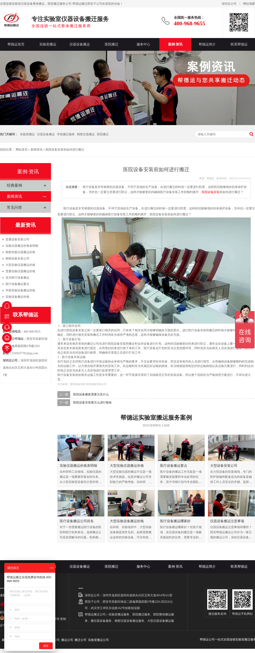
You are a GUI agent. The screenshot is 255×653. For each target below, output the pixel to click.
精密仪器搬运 (86, 134)
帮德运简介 (207, 44)
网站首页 (22, 149)
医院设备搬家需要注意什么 (91, 394)
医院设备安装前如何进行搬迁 (64, 149)
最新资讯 (25, 225)
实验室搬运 (47, 44)
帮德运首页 (15, 44)
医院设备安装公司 (96, 384)
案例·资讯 (175, 44)
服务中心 (143, 44)
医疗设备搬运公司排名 (77, 521)
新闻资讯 (36, 149)
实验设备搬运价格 (17, 296)
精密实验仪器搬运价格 (20, 252)
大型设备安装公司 (223, 465)
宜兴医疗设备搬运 (17, 277)
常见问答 (14, 207)
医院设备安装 (211, 192)
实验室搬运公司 (98, 640)
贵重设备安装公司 (17, 239)
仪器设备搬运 (79, 44)
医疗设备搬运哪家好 (175, 521)
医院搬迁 (111, 44)
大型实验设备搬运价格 (127, 521)
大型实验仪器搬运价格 (127, 465)
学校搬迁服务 (66, 134)
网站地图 (249, 3)
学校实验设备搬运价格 (20, 290)
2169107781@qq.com (25, 353)
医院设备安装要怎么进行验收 (92, 402)
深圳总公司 (229, 3)
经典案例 (14, 185)
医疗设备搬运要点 (173, 465)
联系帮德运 (239, 44)
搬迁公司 (80, 640)
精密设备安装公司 (17, 258)
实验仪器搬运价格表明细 (78, 465)
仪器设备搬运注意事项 (227, 521)
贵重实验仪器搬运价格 (20, 271)
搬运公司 (67, 640)
